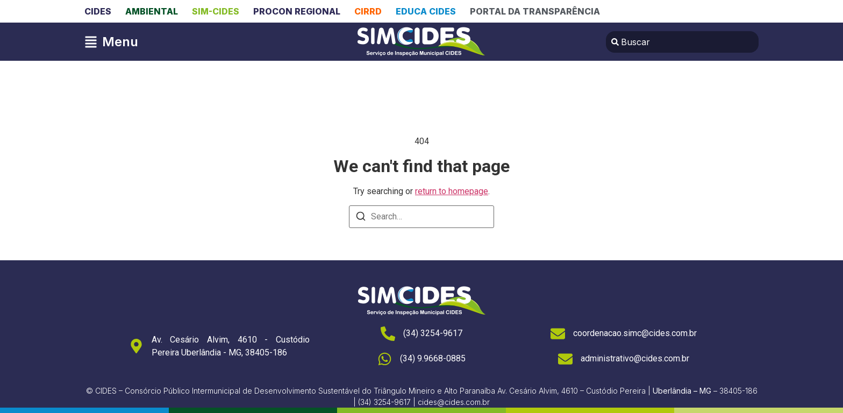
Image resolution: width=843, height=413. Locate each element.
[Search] (361, 218)
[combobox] (682, 42)
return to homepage (451, 191)
